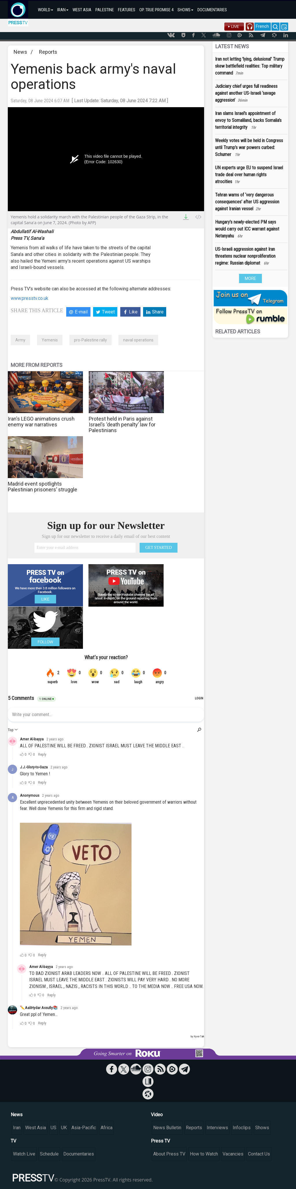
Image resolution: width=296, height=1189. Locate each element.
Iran (17, 1127)
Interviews (217, 1127)
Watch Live (24, 1154)
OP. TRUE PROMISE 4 (156, 9)
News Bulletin (167, 1127)
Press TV (160, 1141)
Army (20, 340)
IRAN (63, 9)
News (20, 52)
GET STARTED (158, 547)
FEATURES (126, 9)
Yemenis (50, 340)
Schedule (49, 1154)
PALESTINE (104, 9)
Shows (262, 1127)
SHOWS (185, 9)
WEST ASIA (82, 9)
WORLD (45, 9)
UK (64, 1127)
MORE (250, 278)
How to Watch (204, 1154)
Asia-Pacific (83, 1127)
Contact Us (259, 1154)
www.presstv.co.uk (29, 298)
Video (157, 1114)
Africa (106, 1127)
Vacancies (233, 1154)
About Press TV (169, 1154)
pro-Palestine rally (90, 340)
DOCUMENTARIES (212, 9)
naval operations (138, 340)
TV (13, 1141)
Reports (48, 52)
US (53, 1127)
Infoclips (242, 1127)
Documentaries (78, 1154)
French (262, 26)
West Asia (35, 1127)
